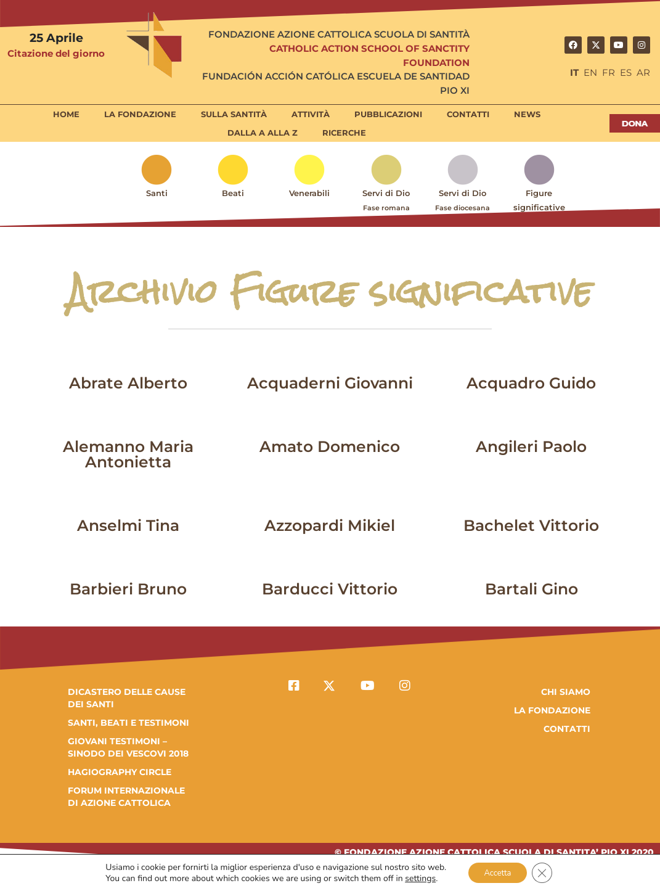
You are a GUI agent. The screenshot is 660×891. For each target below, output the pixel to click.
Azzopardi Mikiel (329, 525)
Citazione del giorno (56, 53)
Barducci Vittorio (329, 589)
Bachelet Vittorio (531, 525)
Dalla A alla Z (262, 133)
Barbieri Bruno (128, 589)
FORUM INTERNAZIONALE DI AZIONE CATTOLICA (126, 796)
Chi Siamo (565, 691)
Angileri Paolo (531, 446)
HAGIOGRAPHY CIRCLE (119, 772)
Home (66, 114)
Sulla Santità (234, 114)
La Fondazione (140, 114)
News (527, 114)
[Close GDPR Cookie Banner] (546, 872)
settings (415, 877)
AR (643, 72)
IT (574, 72)
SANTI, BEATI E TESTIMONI (128, 722)
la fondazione (552, 710)
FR (608, 72)
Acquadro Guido (531, 383)
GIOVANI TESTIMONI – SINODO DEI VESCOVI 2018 (128, 747)
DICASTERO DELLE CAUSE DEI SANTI (126, 698)
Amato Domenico (329, 446)
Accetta (496, 871)
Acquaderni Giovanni (330, 383)
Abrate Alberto (128, 383)
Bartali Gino (531, 589)
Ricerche (344, 133)
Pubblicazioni (388, 114)
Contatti (468, 114)
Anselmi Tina (128, 525)
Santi (157, 193)
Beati (233, 193)
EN (590, 72)
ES (626, 72)
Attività (310, 114)
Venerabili (309, 193)
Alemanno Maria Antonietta (128, 454)
